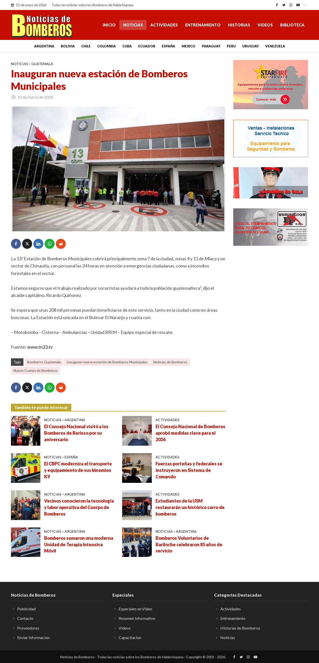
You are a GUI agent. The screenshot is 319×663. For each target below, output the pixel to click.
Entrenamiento (203, 24)
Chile (86, 46)
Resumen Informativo (137, 618)
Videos (265, 24)
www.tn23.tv (40, 347)
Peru (231, 46)
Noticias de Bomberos (170, 362)
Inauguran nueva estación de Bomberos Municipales (107, 362)
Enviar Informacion (33, 637)
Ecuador (146, 46)
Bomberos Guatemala (44, 362)
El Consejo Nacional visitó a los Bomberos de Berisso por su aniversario (76, 433)
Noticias (133, 24)
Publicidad (26, 608)
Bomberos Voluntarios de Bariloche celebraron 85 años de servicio (189, 544)
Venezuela (275, 46)
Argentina (44, 46)
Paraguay (211, 46)
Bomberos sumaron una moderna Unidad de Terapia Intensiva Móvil (78, 544)
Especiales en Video (135, 608)
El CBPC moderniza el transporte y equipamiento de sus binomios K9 (78, 470)
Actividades (164, 24)
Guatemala (42, 64)
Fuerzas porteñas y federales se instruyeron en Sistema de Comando (189, 470)
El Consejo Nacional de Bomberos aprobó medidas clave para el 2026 (190, 433)
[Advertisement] (270, 330)
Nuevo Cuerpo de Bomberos (35, 370)
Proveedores (28, 628)
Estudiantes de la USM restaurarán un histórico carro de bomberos (190, 507)
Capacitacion (130, 637)
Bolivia (68, 46)
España (168, 46)
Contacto (25, 618)
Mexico (188, 46)
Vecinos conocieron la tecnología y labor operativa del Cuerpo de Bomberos (79, 507)
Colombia (106, 46)
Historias (239, 24)
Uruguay (250, 46)
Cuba (127, 46)
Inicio (109, 24)
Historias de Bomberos (240, 628)
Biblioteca (292, 24)
